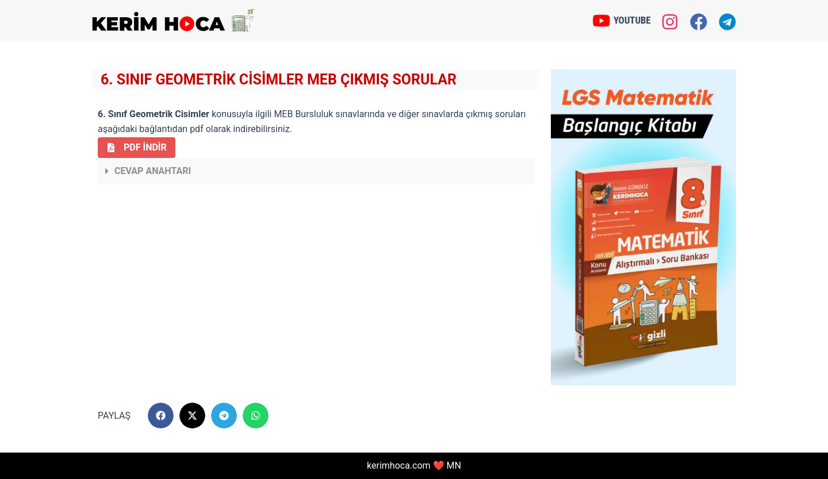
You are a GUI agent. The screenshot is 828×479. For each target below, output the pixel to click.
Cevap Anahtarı (152, 170)
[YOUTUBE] (602, 20)
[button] (316, 171)
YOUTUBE (632, 19)
